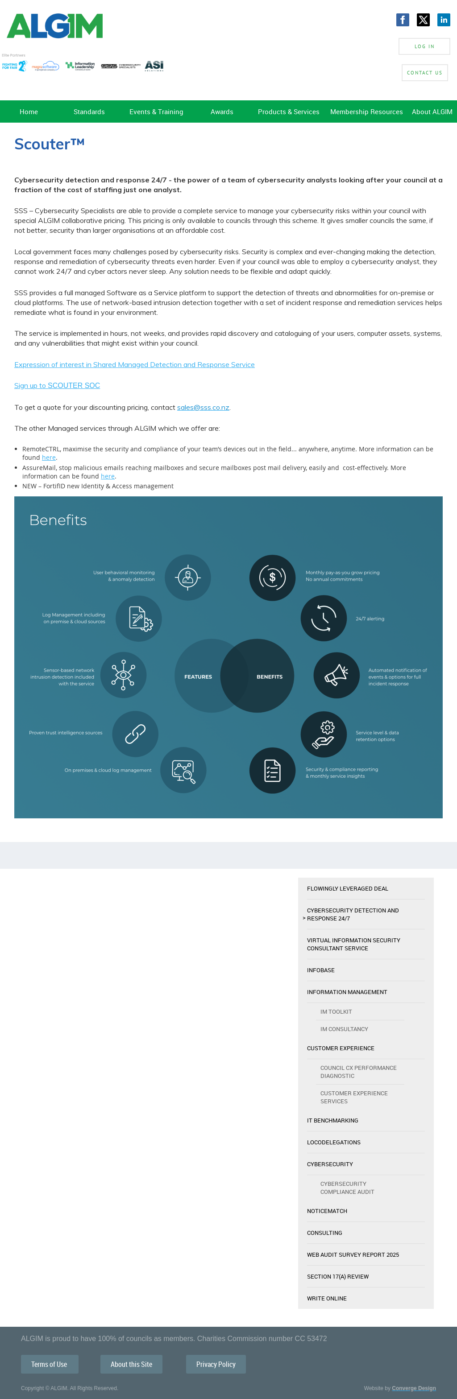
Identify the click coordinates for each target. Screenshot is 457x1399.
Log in (425, 46)
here (49, 457)
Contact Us (425, 73)
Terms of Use (49, 1364)
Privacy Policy (216, 1364)
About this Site (131, 1364)
